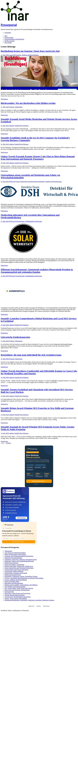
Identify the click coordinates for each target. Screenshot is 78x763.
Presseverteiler (9, 37)
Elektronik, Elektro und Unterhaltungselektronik (19, 561)
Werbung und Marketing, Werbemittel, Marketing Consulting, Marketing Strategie (29, 600)
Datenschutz (46, 606)
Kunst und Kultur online (12, 581)
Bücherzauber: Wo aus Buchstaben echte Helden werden (28, 103)
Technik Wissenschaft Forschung (14, 595)
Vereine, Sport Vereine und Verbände (16, 598)
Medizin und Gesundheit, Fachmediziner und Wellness (21, 585)
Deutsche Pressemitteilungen (13, 558)
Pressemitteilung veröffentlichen (14, 39)
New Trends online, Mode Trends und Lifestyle (19, 588)
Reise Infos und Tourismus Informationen (17, 590)
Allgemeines (19, 107)
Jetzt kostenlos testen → (39, 481)
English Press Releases (22, 125)
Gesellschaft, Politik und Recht (14, 571)
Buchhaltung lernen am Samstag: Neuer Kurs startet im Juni (30, 51)
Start (6, 36)
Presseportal (9, 24)
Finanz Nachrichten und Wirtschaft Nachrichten (30, 181)
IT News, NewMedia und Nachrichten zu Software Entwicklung (24, 578)
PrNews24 (12, 181)
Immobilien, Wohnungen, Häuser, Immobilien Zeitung (21, 576)
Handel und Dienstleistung (54, 181)
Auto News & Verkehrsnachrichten (15, 553)
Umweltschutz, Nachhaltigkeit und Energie (29, 221)
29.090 (8, 443)
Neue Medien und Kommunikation (15, 586)
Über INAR (8, 42)
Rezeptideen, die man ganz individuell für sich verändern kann (31, 355)
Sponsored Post (9, 591)
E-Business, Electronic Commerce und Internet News (21, 559)
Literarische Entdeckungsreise (15, 337)
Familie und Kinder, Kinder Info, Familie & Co (19, 566)
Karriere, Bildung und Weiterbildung (27, 55)
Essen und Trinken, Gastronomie (14, 564)
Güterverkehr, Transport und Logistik (16, 573)
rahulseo (11, 125)
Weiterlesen (4, 99)
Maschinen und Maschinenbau (14, 583)
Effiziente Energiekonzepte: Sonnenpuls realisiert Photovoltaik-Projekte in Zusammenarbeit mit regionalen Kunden (37, 270)
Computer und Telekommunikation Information (19, 556)
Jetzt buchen (21, 518)
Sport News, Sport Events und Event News (17, 593)
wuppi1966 (12, 55)
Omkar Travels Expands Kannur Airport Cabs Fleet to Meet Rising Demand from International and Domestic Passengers (38, 157)
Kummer (12, 107)
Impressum (31, 606)
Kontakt (39, 606)
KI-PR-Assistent (10, 41)
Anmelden (8, 32)
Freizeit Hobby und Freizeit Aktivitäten (16, 569)
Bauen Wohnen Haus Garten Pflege (15, 554)
